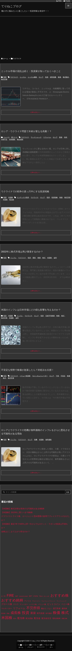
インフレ (13, 258)
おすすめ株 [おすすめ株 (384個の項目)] (59, 595)
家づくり (14, 137)
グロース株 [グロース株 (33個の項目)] (6, 604)
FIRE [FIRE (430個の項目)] (10, 595)
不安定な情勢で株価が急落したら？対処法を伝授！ (27, 370)
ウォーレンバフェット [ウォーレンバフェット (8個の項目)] (48, 601)
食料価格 (48, 440)
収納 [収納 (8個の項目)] (8, 613)
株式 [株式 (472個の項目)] (65, 612)
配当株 (11, 199)
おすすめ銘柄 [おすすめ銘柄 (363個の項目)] (12, 600)
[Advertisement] (36, 35)
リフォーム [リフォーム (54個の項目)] (19, 608)
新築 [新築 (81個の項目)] (33, 613)
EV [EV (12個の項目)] (5, 596)
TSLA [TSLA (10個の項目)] (41, 596)
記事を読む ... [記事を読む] (36, 112)
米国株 (10, 197)
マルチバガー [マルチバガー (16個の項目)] (6, 608)
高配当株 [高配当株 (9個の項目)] (64, 618)
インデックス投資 (23, 197)
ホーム (5, 59)
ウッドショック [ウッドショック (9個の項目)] (61, 601)
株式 (43, 258)
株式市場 (4, 79)
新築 (60, 137)
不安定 (63, 376)
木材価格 (12, 139)
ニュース (6, 137)
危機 (35, 440)
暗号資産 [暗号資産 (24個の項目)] (41, 613)
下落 (57, 376)
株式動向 (66, 77)
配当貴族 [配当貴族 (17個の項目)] (29, 618)
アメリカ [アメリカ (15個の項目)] (27, 601)
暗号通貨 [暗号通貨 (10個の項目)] (49, 613)
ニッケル (23, 77)
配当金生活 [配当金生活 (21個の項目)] (46, 618)
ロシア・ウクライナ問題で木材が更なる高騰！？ (26, 131)
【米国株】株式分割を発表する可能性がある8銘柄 (22, 509)
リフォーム (47, 137)
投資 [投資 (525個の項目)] (25, 612)
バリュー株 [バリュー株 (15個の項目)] (42, 604)
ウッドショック (36, 137)
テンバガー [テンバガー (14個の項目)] (24, 604)
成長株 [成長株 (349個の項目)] (16, 613)
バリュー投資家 (25, 376)
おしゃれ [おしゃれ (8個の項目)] (46, 596)
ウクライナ (14, 77)
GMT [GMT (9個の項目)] (16, 596)
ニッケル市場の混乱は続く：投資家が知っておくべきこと (31, 71)
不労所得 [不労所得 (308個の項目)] (33, 608)
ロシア (41, 77)
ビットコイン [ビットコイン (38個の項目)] (53, 604)
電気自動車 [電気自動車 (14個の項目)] (56, 618)
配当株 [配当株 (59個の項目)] (21, 618)
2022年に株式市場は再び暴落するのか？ (22, 251)
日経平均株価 (50, 316)
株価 (59, 77)
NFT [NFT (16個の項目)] (30, 596)
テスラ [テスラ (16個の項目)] (16, 604)
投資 (4, 77)
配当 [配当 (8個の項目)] (14, 618)
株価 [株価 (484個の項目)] (56, 612)
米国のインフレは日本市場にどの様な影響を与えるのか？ (31, 309)
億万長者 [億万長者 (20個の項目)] (57, 608)
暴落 (34, 258)
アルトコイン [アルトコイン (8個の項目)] (36, 601)
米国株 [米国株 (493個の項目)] (6, 618)
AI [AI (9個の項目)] (2, 596)
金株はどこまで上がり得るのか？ (15, 531)
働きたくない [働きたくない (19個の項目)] (46, 608)
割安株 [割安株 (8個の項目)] (3, 613)
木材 (65, 137)
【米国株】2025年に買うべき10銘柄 (17, 512)
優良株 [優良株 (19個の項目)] (64, 608)
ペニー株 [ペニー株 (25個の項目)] (65, 604)
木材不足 (4, 139)
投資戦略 (55, 197)
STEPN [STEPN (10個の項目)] (35, 596)
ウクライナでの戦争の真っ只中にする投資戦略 (25, 191)
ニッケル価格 (32, 77)
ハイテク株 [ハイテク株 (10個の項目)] (33, 604)
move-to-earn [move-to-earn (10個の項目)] (23, 596)
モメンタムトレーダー (40, 376)
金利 (55, 258)
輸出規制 (20, 139)
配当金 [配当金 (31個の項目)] (37, 618)
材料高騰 (53, 77)
